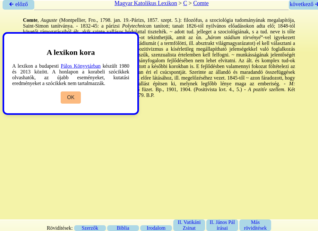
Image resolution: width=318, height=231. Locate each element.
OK (70, 97)
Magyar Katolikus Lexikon (146, 3)
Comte (201, 3)
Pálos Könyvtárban (80, 66)
